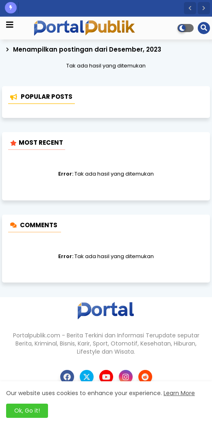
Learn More (179, 393)
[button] (190, 8)
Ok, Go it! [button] (27, 410)
